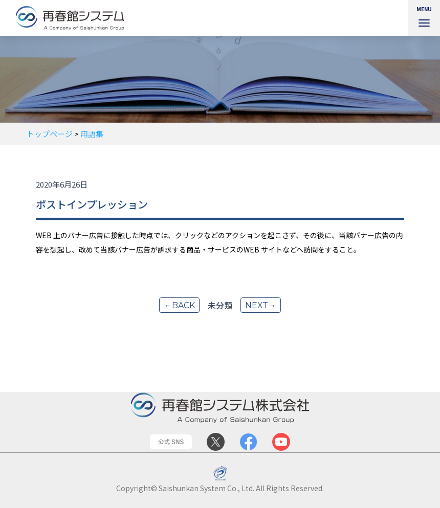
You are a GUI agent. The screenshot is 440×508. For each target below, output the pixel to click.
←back (179, 305)
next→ (261, 305)
